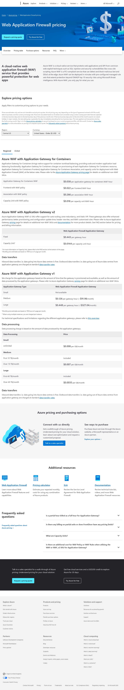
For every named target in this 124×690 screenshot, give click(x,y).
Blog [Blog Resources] (44, 644)
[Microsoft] (11, 3)
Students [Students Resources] (45, 651)
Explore (33, 3)
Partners (73, 3)
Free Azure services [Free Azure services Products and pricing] (49, 613)
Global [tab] (17, 151)
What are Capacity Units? (57, 535)
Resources (46, 50)
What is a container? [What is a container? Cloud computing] (90, 663)
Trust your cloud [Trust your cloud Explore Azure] (7, 621)
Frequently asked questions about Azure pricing (14, 526)
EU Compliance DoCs (83, 685)
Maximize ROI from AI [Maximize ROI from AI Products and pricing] (49, 625)
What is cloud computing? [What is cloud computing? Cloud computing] (91, 640)
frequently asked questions (57, 123)
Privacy (39, 685)
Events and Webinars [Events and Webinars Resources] (49, 655)
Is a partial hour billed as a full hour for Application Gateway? (72, 515)
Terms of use (48, 685)
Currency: (36, 130)
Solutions (53, 3)
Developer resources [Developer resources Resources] (49, 647)
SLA (66, 485)
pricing (12, 222)
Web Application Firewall (14, 485)
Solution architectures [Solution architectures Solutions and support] (90, 613)
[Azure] (25, 3)
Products (42, 3)
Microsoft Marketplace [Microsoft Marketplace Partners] (9, 644)
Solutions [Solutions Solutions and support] (86, 605)
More (83, 3)
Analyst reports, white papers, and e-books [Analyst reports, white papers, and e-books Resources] (55, 659)
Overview (7, 50)
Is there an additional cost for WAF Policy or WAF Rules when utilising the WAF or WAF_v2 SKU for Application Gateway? (78, 546)
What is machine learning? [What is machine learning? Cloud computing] (91, 647)
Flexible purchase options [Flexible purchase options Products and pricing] (50, 617)
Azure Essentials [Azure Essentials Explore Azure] (8, 625)
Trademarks (58, 685)
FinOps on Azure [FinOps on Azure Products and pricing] (48, 621)
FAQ (54, 50)
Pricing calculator (41, 485)
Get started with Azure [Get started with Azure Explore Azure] (9, 609)
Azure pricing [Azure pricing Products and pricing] (47, 609)
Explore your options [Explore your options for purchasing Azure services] (92, 439)
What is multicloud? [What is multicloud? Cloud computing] (89, 644)
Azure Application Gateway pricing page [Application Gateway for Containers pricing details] (72, 172)
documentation (64, 222)
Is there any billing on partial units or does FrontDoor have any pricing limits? (79, 524)
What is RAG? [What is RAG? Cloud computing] (88, 667)
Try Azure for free (35, 37)
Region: (4, 130)
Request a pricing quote (13, 37)
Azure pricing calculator (34, 121)
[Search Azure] (118, 3)
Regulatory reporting (98, 685)
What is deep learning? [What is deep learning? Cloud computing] (90, 651)
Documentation (103, 485)
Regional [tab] (7, 151)
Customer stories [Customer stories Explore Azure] (8, 629)
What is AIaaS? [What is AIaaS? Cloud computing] (88, 655)
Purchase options (32, 50)
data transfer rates (47, 264)
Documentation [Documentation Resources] (47, 640)
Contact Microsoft (28, 685)
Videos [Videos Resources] (45, 663)
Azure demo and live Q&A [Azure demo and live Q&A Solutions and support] (91, 621)
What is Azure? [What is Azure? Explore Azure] (7, 605)
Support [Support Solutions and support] (86, 617)
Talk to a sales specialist (54, 443)
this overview (93, 318)
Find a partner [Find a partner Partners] (7, 647)
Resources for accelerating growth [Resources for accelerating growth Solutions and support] (94, 609)
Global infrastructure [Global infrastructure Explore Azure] (9, 613)
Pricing (63, 3)
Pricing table (18, 50)
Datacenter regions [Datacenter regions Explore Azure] (8, 617)
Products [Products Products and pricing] (45, 605)
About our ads (69, 685)
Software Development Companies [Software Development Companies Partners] (13, 640)
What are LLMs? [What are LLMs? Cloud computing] (88, 659)
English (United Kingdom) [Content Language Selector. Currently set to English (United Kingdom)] (14, 674)
